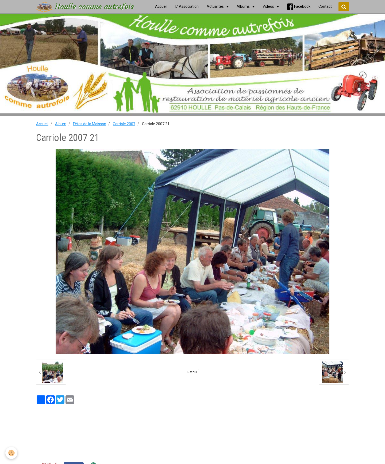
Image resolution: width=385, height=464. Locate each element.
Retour (192, 372)
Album (60, 124)
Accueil (42, 124)
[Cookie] (11, 453)
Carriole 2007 (124, 124)
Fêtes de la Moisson (89, 124)
